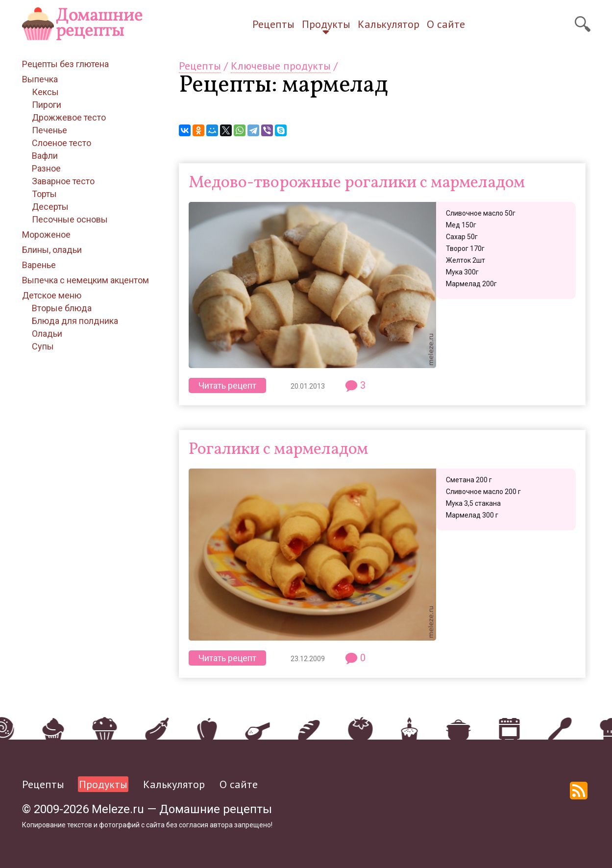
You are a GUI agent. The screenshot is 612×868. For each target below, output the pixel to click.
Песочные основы (70, 219)
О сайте (446, 24)
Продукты (326, 24)
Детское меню (51, 295)
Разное (46, 168)
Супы (43, 346)
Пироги (46, 104)
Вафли (45, 155)
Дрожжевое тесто (69, 117)
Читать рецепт (227, 385)
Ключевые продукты (281, 66)
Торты (44, 194)
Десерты (50, 206)
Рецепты (273, 24)
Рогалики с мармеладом (278, 449)
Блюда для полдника (75, 321)
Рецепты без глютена (65, 64)
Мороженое (46, 234)
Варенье (39, 265)
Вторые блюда (62, 308)
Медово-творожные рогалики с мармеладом (357, 183)
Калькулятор (388, 24)
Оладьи (47, 333)
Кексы (45, 92)
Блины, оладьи (52, 250)
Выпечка (40, 79)
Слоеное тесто (61, 143)
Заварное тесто (63, 181)
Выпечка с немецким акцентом (85, 280)
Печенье (49, 130)
